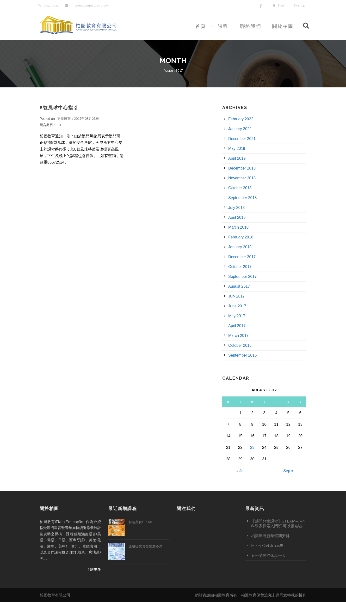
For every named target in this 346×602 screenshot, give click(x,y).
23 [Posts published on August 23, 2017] (252, 447)
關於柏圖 (282, 26)
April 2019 (237, 158)
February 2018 (240, 237)
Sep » (288, 471)
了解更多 (93, 569)
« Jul (240, 471)
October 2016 (240, 345)
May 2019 (236, 148)
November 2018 (242, 178)
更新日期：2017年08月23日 (78, 119)
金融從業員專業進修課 (145, 546)
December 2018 (242, 168)
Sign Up (299, 5)
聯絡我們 (250, 26)
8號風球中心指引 (59, 107)
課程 (223, 26)
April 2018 (237, 217)
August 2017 (239, 286)
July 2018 (236, 208)
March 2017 (238, 336)
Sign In (282, 5)
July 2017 (236, 296)
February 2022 (240, 119)
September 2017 (242, 276)
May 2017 (236, 316)
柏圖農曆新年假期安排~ (271, 536)
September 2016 (242, 355)
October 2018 (240, 188)
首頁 (200, 26)
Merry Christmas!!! (267, 545)
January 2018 (240, 247)
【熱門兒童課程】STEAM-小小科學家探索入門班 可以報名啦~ (278, 523)
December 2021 (242, 139)
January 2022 (240, 129)
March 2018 (238, 227)
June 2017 (237, 306)
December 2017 (242, 257)
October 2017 (240, 267)
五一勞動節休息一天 (268, 555)
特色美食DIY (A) (140, 522)
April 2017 (237, 326)
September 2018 (242, 198)
